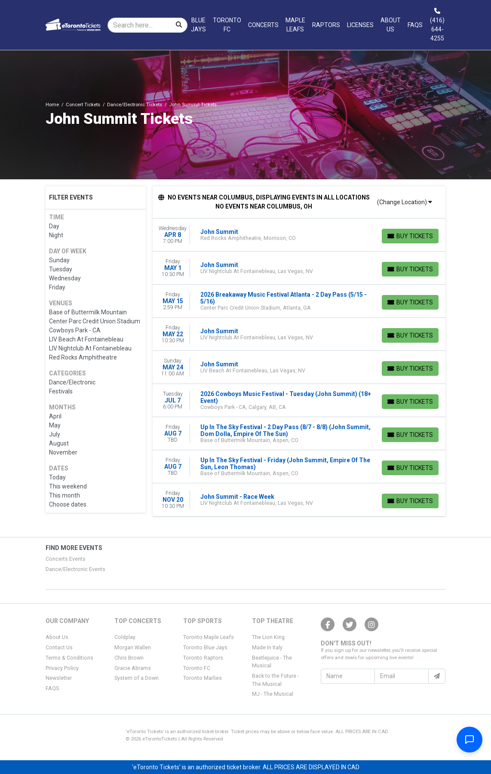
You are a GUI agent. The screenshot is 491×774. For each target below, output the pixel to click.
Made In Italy (267, 648)
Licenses (360, 25)
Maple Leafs (295, 25)
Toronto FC (227, 25)
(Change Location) (404, 202)
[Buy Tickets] (410, 236)
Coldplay (124, 637)
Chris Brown (129, 658)
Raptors (326, 25)
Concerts (263, 25)
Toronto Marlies (202, 678)
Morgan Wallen (132, 648)
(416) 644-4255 (437, 25)
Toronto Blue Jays (205, 648)
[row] (299, 235)
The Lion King (268, 637)
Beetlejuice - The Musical (272, 662)
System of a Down (136, 678)
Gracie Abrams (132, 668)
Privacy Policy (62, 668)
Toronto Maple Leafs (208, 637)
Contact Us (59, 648)
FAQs (415, 25)
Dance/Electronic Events (75, 569)
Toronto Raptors (203, 658)
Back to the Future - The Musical (275, 680)
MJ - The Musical (272, 694)
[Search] (139, 25)
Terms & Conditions (69, 658)
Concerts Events (66, 559)
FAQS (52, 688)
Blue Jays (198, 25)
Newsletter (59, 678)
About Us (391, 25)
